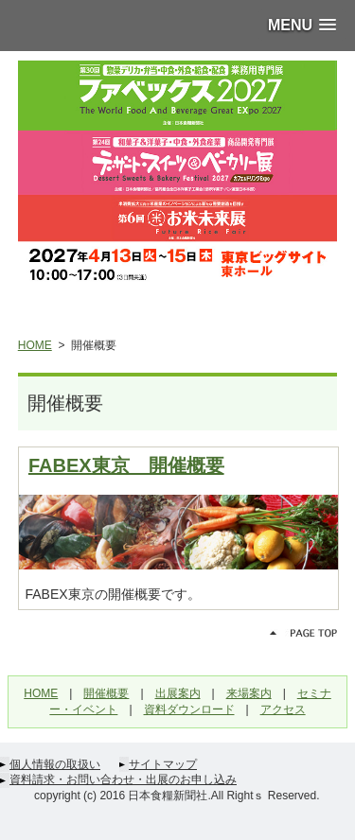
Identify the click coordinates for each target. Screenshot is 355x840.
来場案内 (249, 693)
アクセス (283, 709)
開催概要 (106, 693)
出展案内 (178, 693)
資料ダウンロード (189, 709)
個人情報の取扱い (54, 764)
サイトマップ (163, 764)
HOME (35, 345)
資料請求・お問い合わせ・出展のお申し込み (123, 779)
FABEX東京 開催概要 (126, 465)
